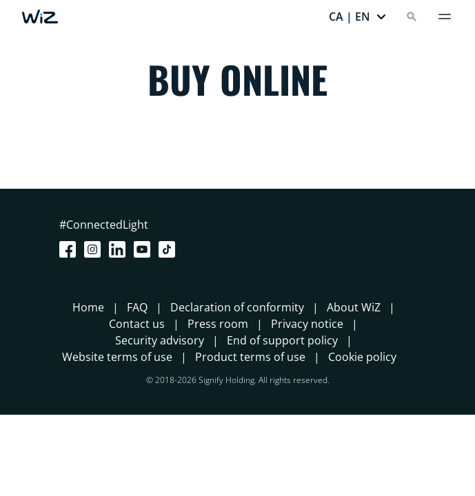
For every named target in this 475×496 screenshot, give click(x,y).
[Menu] (444, 16)
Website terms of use (117, 356)
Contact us (137, 323)
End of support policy (282, 340)
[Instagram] (95, 249)
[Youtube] (145, 249)
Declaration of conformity (237, 307)
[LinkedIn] (120, 249)
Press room (218, 323)
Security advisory (159, 340)
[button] (358, 16)
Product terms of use (250, 356)
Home (88, 307)
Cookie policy (362, 356)
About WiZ (354, 307)
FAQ (137, 307)
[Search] (411, 16)
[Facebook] (70, 249)
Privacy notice (307, 323)
